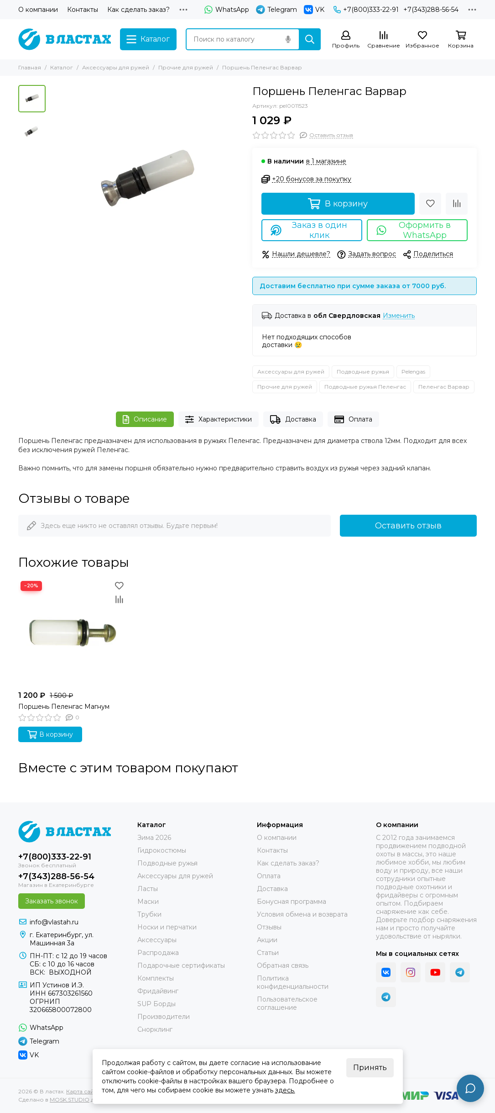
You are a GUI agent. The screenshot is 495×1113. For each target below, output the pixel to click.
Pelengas (413, 371)
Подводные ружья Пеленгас (365, 386)
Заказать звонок (51, 901)
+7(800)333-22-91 (366, 9)
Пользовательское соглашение (287, 1003)
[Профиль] (346, 40)
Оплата (353, 419)
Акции (267, 940)
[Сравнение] (383, 40)
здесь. (285, 1090)
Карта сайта (82, 1091)
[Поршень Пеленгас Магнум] (72, 632)
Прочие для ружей (185, 67)
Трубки (149, 914)
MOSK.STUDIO (69, 1099)
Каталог (61, 67)
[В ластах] (64, 39)
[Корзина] (461, 40)
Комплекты (155, 978)
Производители (163, 1017)
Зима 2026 (154, 837)
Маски (148, 901)
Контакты (82, 9)
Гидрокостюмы (161, 850)
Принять (370, 1067)
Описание (145, 419)
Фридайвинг (157, 991)
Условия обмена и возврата (302, 914)
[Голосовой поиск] (288, 39)
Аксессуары (157, 940)
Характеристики (218, 419)
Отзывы (269, 927)
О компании (38, 9)
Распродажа (158, 953)
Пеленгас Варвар (443, 386)
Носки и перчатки (167, 927)
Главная (29, 67)
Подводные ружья (363, 371)
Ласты (147, 889)
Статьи (268, 953)
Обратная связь (282, 965)
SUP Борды (156, 1004)
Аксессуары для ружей (115, 67)
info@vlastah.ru (54, 922)
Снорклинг (154, 1029)
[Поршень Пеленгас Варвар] (146, 181)
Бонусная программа (291, 901)
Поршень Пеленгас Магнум (63, 706)
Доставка (293, 419)
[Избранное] (422, 40)
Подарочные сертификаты (181, 965)
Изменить (399, 315)
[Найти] (310, 39)
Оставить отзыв (408, 526)
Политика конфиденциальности (292, 982)
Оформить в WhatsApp (413, 230)
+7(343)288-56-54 (431, 9)
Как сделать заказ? (138, 9)
